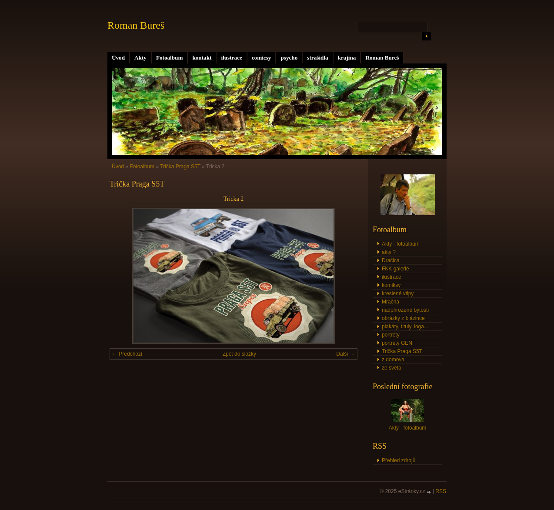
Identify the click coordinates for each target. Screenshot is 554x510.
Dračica (391, 260)
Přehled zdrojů (398, 460)
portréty (391, 335)
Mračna (390, 302)
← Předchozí (127, 354)
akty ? (389, 252)
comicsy (261, 57)
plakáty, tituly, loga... (405, 326)
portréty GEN (397, 343)
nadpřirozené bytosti (405, 310)
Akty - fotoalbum (401, 244)
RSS (440, 491)
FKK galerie (395, 269)
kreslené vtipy (398, 293)
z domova (393, 360)
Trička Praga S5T (180, 166)
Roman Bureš (382, 57)
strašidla (317, 57)
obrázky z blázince (403, 318)
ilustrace (231, 57)
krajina (347, 57)
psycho (288, 57)
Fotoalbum (169, 57)
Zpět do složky (239, 354)
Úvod (118, 57)
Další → (345, 354)
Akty (140, 57)
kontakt (201, 57)
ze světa (391, 368)
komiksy (391, 285)
